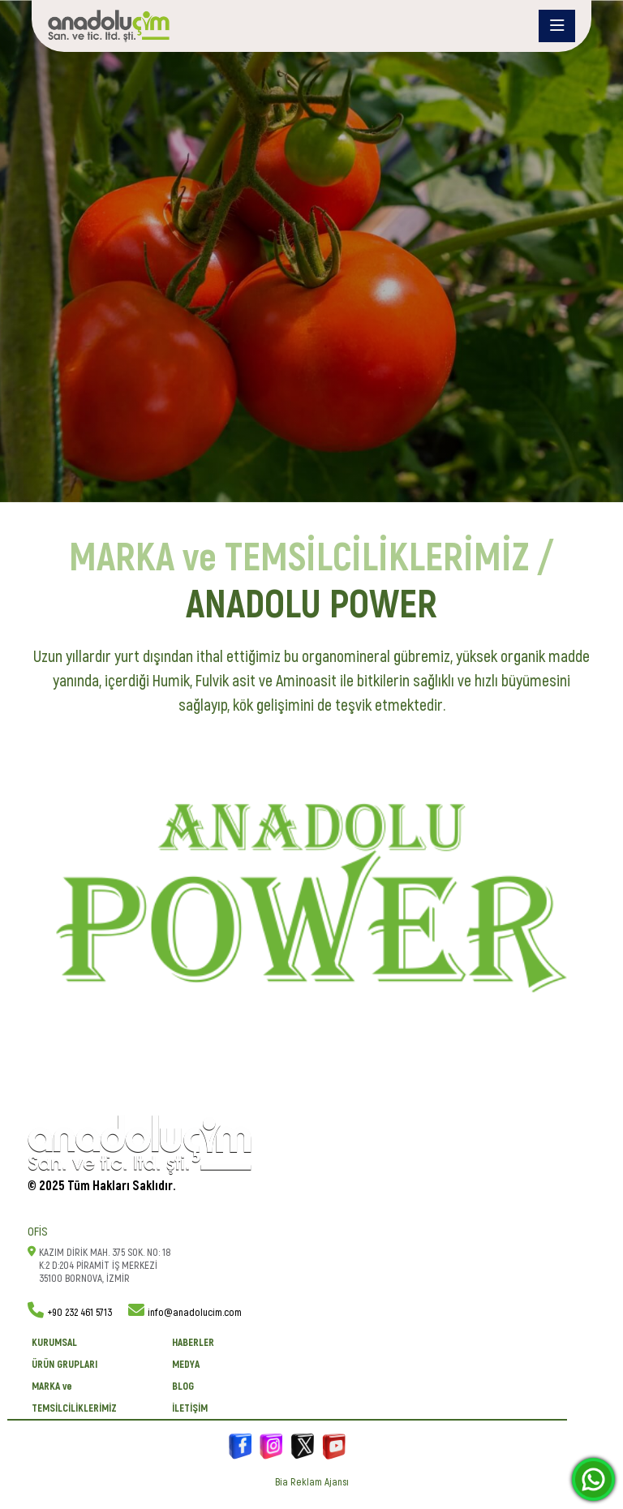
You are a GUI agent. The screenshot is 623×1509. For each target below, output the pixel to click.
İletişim (190, 1408)
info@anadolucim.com (195, 1312)
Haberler (193, 1342)
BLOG (183, 1386)
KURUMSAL (54, 1342)
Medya (186, 1364)
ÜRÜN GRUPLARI (64, 1364)
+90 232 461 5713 (79, 1312)
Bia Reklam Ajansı (312, 1482)
